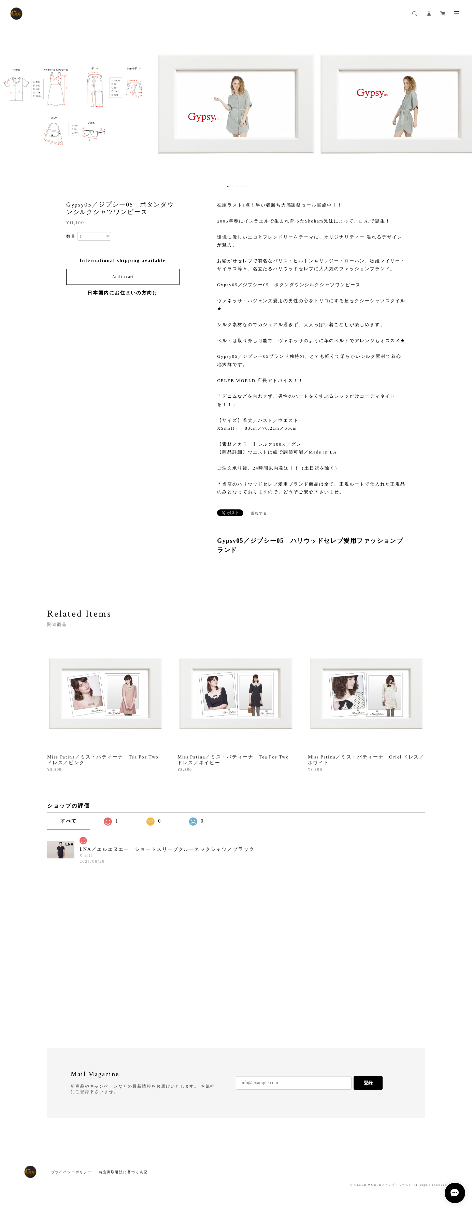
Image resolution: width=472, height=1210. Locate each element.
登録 (368, 1082)
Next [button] (461, 104)
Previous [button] (10, 104)
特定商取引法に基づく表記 (123, 1172)
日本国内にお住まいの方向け (122, 292)
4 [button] (241, 186)
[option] (236, 104)
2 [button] (232, 186)
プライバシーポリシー (71, 1172)
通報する (259, 513)
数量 (71, 236)
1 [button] (227, 186)
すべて (68, 821)
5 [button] (245, 186)
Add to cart (122, 276)
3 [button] (236, 186)
